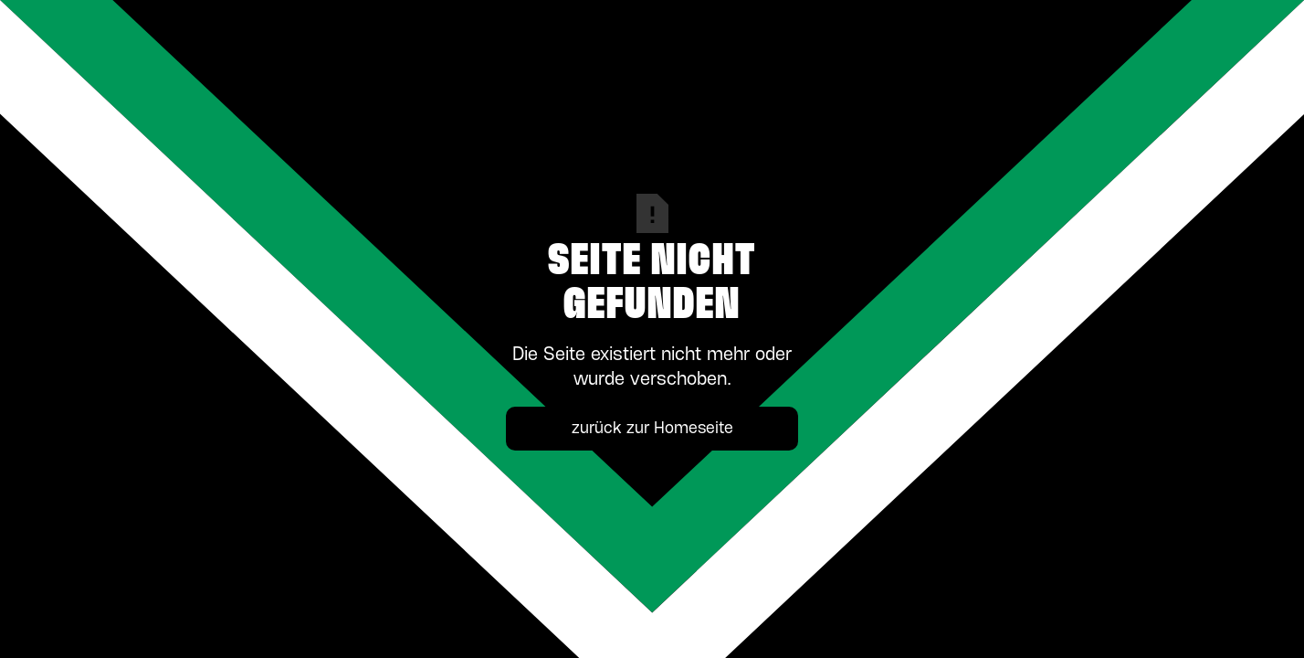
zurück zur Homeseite (652, 428)
